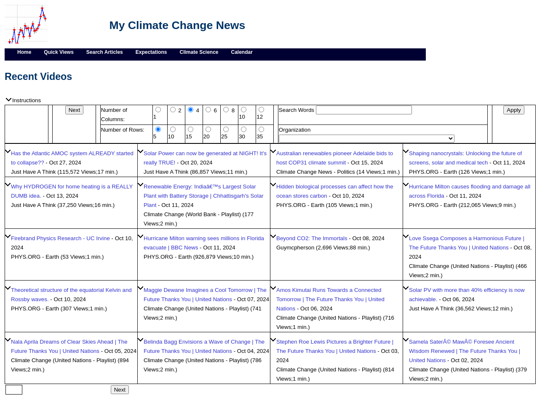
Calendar (242, 52)
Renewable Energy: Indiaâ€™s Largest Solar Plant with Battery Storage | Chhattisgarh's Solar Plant (204, 195)
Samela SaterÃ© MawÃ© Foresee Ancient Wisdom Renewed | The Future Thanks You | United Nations (464, 351)
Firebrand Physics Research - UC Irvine (60, 238)
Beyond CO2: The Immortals (311, 238)
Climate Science (198, 52)
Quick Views (58, 52)
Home (24, 52)
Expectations (151, 52)
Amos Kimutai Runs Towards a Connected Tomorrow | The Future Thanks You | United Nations (330, 299)
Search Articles (104, 52)
